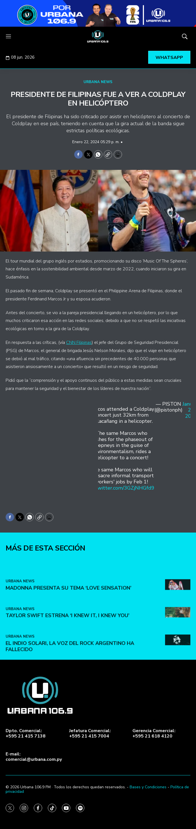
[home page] (98, 36)
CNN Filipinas (79, 342)
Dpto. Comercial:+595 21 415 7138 (26, 733)
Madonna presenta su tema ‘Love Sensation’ (68, 620)
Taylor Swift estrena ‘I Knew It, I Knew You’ (67, 648)
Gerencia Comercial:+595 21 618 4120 (153, 733)
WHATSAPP (169, 57)
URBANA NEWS (98, 82)
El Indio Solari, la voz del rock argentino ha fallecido (70, 679)
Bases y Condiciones (148, 787)
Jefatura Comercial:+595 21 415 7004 (90, 733)
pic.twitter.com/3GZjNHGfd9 (121, 488)
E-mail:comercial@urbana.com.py (34, 757)
